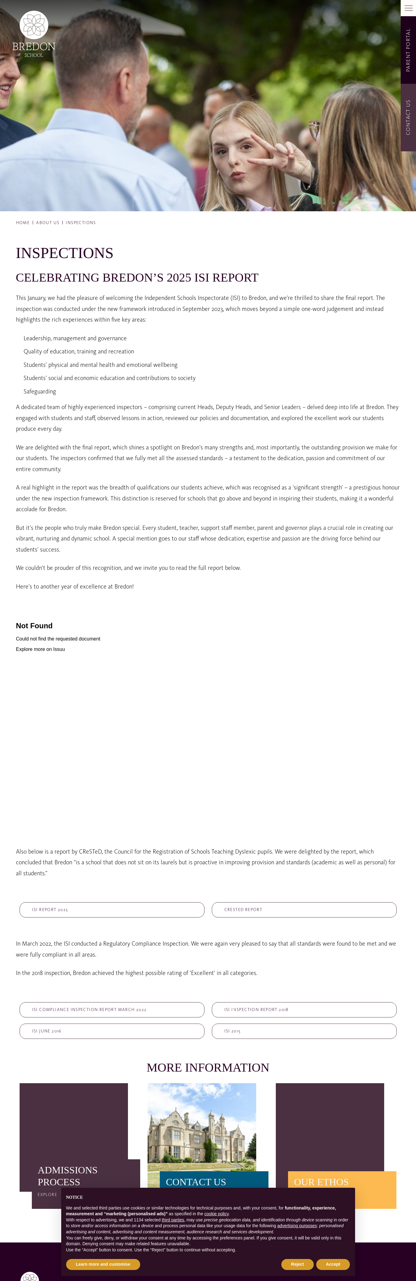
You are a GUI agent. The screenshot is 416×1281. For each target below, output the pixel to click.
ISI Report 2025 (50, 910)
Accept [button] (333, 1264)
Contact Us (408, 117)
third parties (173, 1219)
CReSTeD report (243, 910)
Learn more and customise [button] (103, 1264)
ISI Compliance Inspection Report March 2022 (89, 1010)
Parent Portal (408, 50)
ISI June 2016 (47, 1031)
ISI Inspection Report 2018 (256, 1010)
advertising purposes (297, 1225)
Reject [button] (297, 1264)
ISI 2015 (232, 1031)
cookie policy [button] (216, 1213)
